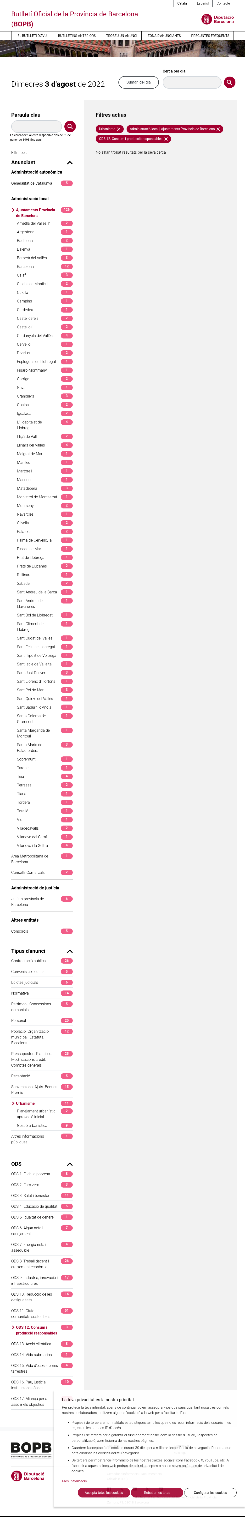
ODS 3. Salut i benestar (42, 1195)
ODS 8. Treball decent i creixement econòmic (42, 1263)
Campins (45, 301)
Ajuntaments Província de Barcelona (44, 212)
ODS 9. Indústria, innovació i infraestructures (42, 1280)
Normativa (42, 993)
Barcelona (45, 266)
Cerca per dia (174, 71)
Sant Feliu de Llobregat (45, 647)
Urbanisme (44, 1103)
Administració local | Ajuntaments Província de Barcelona (175, 129)
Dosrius (45, 353)
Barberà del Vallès (45, 258)
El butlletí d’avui (32, 36)
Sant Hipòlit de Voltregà (45, 655)
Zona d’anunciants (164, 36)
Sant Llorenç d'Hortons (45, 681)
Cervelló (45, 344)
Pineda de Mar (45, 549)
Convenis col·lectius (42, 971)
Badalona (45, 240)
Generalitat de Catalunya (42, 183)
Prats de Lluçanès (45, 566)
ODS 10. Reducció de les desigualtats (42, 1297)
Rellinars (45, 575)
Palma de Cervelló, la (45, 540)
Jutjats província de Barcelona (42, 901)
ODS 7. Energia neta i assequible (42, 1247)
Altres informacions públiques (42, 1139)
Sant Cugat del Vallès (45, 638)
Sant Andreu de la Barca (45, 592)
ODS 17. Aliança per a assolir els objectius (42, 1401)
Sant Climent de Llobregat (45, 626)
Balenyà (45, 249)
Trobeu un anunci (121, 36)
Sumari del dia (139, 82)
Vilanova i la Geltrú (45, 845)
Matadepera (45, 488)
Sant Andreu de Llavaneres (45, 603)
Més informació (74, 1481)
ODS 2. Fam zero (42, 1185)
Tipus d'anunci (42, 951)
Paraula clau (25, 115)
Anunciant (42, 162)
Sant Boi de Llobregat (45, 615)
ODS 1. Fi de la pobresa (42, 1174)
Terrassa (45, 785)
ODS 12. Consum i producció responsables (44, 1330)
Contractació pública (42, 961)
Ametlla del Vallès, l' (45, 223)
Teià (45, 776)
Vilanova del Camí (45, 837)
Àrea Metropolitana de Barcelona (42, 858)
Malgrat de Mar (45, 454)
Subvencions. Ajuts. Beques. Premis (42, 1089)
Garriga (45, 379)
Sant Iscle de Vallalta (45, 664)
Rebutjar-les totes (157, 1493)
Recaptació (42, 1076)
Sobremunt (45, 759)
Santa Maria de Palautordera (45, 747)
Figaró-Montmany (45, 370)
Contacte (223, 3)
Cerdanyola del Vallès (45, 335)
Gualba (45, 405)
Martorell (45, 471)
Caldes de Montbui (45, 284)
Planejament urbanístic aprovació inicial (45, 1113)
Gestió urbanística (45, 1125)
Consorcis (42, 931)
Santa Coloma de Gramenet (45, 718)
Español (203, 3)
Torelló (45, 811)
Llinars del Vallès (45, 445)
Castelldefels (45, 318)
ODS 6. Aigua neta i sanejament (42, 1230)
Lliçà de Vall (45, 436)
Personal (42, 1020)
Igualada (45, 413)
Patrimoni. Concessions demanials (42, 1006)
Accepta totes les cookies (104, 1493)
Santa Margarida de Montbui (45, 733)
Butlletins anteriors (77, 36)
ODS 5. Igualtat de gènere (42, 1217)
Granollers (45, 396)
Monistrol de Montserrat (45, 497)
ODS (42, 1164)
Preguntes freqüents (210, 36)
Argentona (45, 232)
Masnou (45, 480)
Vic (45, 819)
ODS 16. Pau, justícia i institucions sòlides (42, 1384)
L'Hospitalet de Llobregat (45, 424)
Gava (45, 387)
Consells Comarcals (42, 872)
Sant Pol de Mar (45, 690)
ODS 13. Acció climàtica (42, 1344)
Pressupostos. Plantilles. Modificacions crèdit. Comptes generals (42, 1059)
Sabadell (45, 583)
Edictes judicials (42, 982)
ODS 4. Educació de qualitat (42, 1206)
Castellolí (45, 327)
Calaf (45, 275)
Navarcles (45, 514)
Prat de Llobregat (45, 557)
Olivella (45, 523)
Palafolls (45, 531)
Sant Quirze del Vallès (45, 698)
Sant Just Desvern (45, 673)
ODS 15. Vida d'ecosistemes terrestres (42, 1368)
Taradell (45, 768)
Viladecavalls (45, 828)
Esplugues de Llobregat (45, 361)
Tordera (45, 802)
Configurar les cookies (210, 1493)
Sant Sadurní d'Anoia (45, 707)
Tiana (45, 794)
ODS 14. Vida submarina (42, 1355)
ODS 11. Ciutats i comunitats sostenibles (42, 1313)
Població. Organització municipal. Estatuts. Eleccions (42, 1037)
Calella (45, 292)
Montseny (45, 505)
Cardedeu (45, 310)
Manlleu (45, 462)
